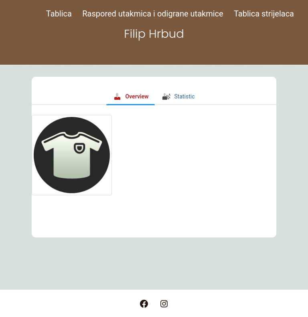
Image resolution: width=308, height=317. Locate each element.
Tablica (59, 13)
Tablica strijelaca (264, 13)
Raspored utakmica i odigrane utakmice (152, 13)
